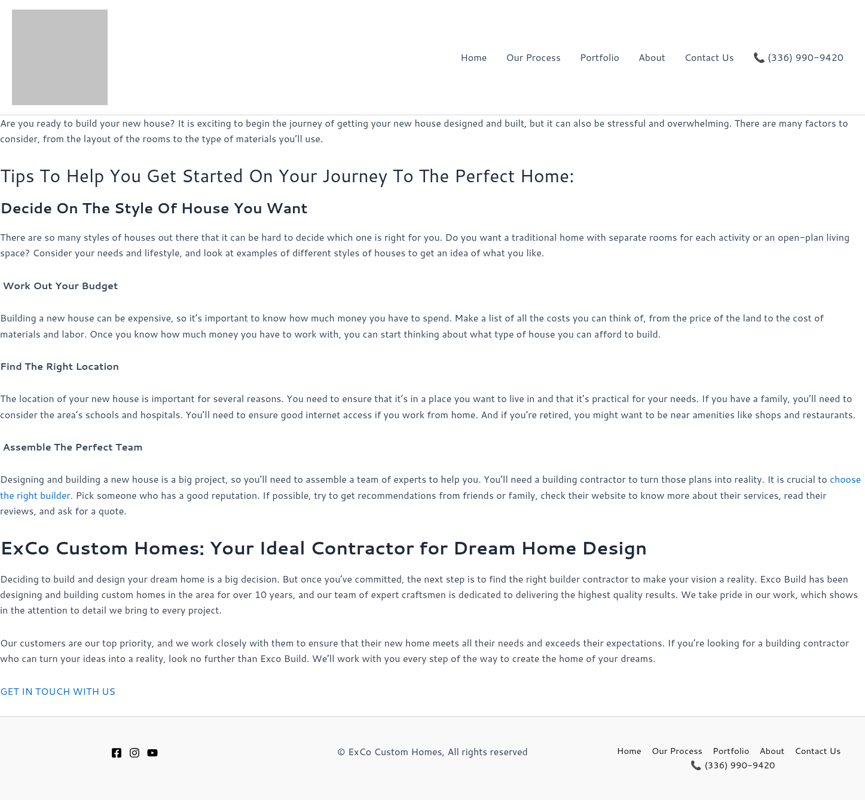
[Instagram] (134, 752)
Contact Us (709, 57)
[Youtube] (152, 752)
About (651, 57)
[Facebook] (116, 752)
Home (473, 57)
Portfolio (599, 57)
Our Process (533, 57)
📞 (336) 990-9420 (798, 57)
